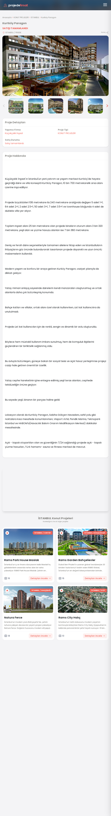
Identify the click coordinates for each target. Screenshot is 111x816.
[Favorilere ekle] (7, 533)
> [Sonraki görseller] (107, 106)
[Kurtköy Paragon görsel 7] (95, 105)
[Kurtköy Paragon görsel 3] (15, 105)
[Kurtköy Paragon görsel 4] (35, 105)
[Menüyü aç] (105, 4)
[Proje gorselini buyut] (55, 66)
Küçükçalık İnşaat (14, 133)
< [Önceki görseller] (3, 106)
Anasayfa (7, 17)
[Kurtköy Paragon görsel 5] (55, 105)
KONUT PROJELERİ (21, 17)
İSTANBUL (35, 17)
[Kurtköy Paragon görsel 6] (75, 105)
